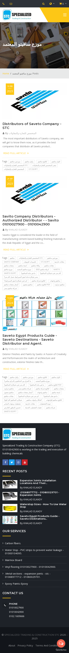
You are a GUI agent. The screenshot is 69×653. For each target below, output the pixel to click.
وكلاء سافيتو (35, 265)
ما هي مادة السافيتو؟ (28, 273)
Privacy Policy (25, 645)
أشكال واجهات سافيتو (34, 400)
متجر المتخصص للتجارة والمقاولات (44, 165)
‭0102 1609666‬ (16, 616)
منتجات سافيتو (9, 265)
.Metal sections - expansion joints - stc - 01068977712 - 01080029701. (27, 575)
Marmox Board (13, 560)
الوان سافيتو (56, 161)
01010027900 (16, 607)
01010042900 (16, 611)
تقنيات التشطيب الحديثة (33, 407)
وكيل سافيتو (29, 161)
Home (5, 73)
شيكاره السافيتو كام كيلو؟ (13, 400)
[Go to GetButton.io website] (61, 650)
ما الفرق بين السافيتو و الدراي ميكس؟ (17, 381)
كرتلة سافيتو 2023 (42, 269)
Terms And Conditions (48, 645)
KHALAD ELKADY (18, 229)
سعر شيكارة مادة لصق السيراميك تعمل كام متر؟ (21, 277)
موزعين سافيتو (15, 161)
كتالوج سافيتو (42, 161)
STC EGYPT (33, 169)
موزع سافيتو (8, 269)
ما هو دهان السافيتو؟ (50, 396)
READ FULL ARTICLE (16, 153)
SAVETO (56, 269)
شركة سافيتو (50, 407)
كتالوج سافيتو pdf (43, 284)
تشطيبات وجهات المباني (12, 404)
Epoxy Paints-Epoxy (16, 583)
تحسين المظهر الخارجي (12, 407)
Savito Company (11, 262)
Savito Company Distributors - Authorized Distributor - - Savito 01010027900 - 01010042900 (30, 220)
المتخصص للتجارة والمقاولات (22, 133)
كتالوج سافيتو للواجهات (54, 400)
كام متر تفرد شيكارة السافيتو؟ (50, 273)
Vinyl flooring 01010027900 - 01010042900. (30, 566)
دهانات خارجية (59, 262)
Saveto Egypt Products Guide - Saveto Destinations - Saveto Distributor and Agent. (29, 339)
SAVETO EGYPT (10, 273)
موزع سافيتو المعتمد (24, 269)
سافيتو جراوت (59, 284)
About (11, 645)
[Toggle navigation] (65, 15)
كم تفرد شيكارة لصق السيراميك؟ (15, 281)
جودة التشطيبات (45, 404)
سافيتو (12, 258)
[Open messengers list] (61, 643)
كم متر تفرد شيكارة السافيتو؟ (28, 396)
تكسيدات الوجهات (30, 262)
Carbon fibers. (13, 543)
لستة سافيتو (22, 265)
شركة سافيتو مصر (10, 288)
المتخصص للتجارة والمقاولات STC (16, 165)
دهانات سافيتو (49, 265)
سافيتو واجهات (55, 281)
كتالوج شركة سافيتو (38, 281)
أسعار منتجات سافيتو (11, 284)
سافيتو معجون (27, 284)
